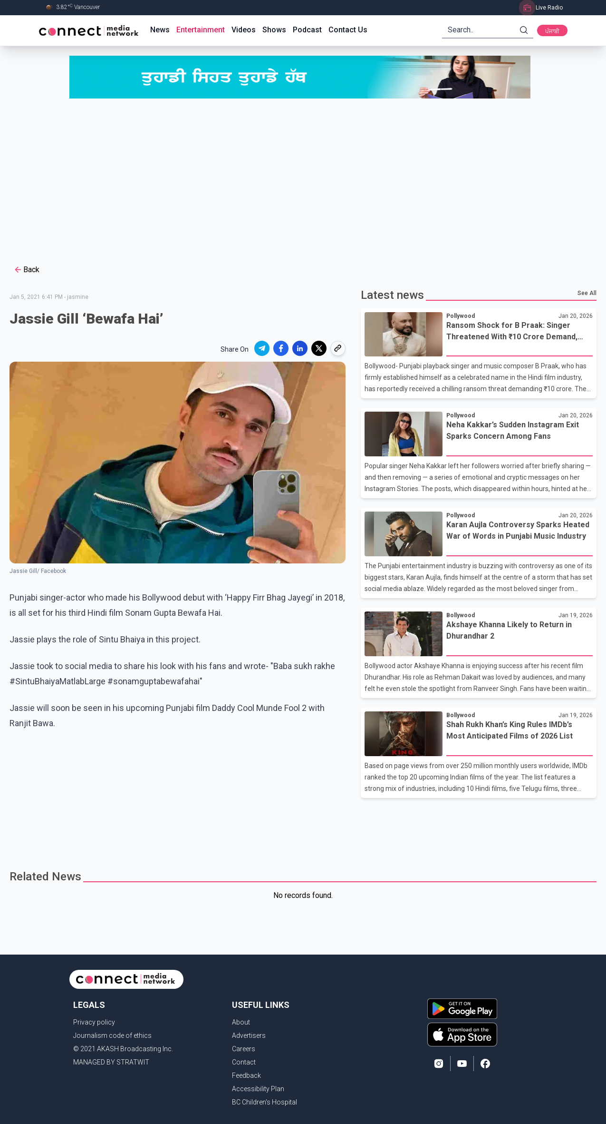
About (241, 1022)
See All (586, 293)
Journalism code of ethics (112, 1035)
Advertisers (249, 1035)
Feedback (246, 1075)
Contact (244, 1062)
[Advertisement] (303, 180)
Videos (243, 29)
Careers (243, 1049)
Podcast (307, 29)
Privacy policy (94, 1022)
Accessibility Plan (258, 1089)
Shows (274, 29)
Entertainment (200, 29)
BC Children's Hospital (264, 1102)
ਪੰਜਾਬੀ (552, 31)
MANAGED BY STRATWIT (111, 1062)
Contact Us (347, 29)
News (160, 29)
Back (26, 270)
